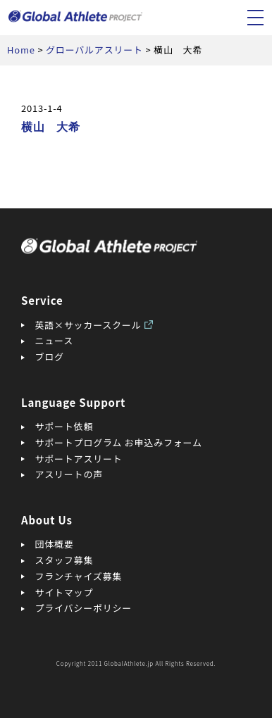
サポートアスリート (79, 458)
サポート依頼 (64, 426)
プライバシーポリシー (83, 608)
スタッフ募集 (64, 560)
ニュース (54, 340)
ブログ (49, 356)
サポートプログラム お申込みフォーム (118, 442)
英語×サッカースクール (88, 325)
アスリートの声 (69, 474)
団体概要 (54, 543)
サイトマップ (64, 592)
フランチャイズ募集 (79, 576)
